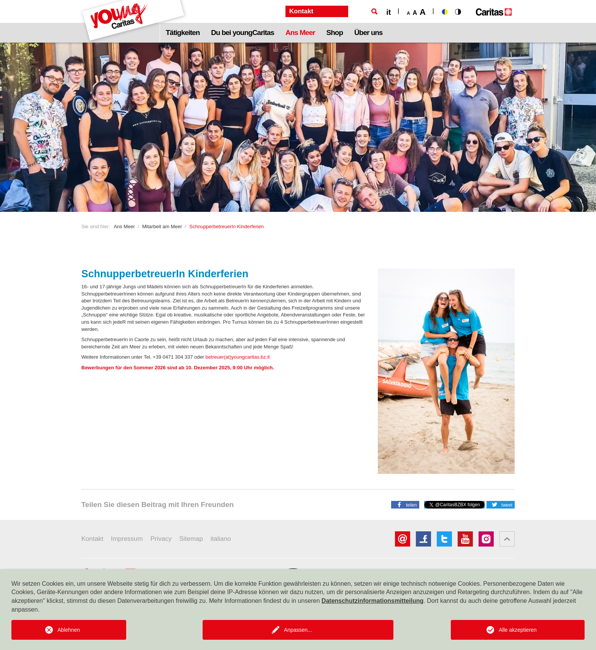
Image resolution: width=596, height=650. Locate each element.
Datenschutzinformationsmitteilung (372, 601)
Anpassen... (298, 630)
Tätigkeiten (183, 33)
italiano (221, 538)
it (388, 12)
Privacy (161, 538)
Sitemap (191, 538)
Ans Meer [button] (300, 33)
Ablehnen (68, 630)
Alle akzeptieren (518, 630)
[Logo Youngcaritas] (133, 21)
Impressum (127, 538)
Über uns (368, 33)
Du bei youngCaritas (242, 33)
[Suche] (374, 11)
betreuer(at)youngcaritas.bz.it (238, 357)
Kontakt (92, 538)
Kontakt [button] (301, 11)
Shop (335, 33)
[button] (405, 504)
